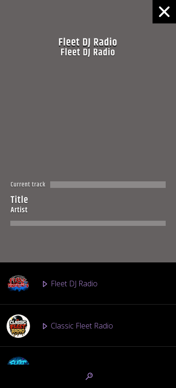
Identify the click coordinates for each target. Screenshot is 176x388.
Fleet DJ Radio (52, 284)
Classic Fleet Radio (60, 326)
